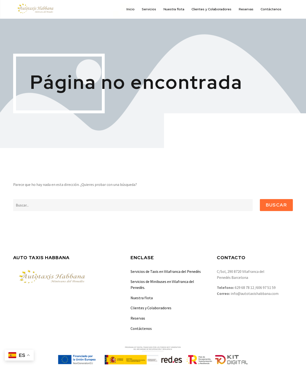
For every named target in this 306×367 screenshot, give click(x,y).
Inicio (130, 9)
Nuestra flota (173, 9)
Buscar (276, 205)
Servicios (149, 9)
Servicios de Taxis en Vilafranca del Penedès (166, 271)
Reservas (246, 9)
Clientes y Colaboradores (211, 9)
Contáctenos (271, 9)
